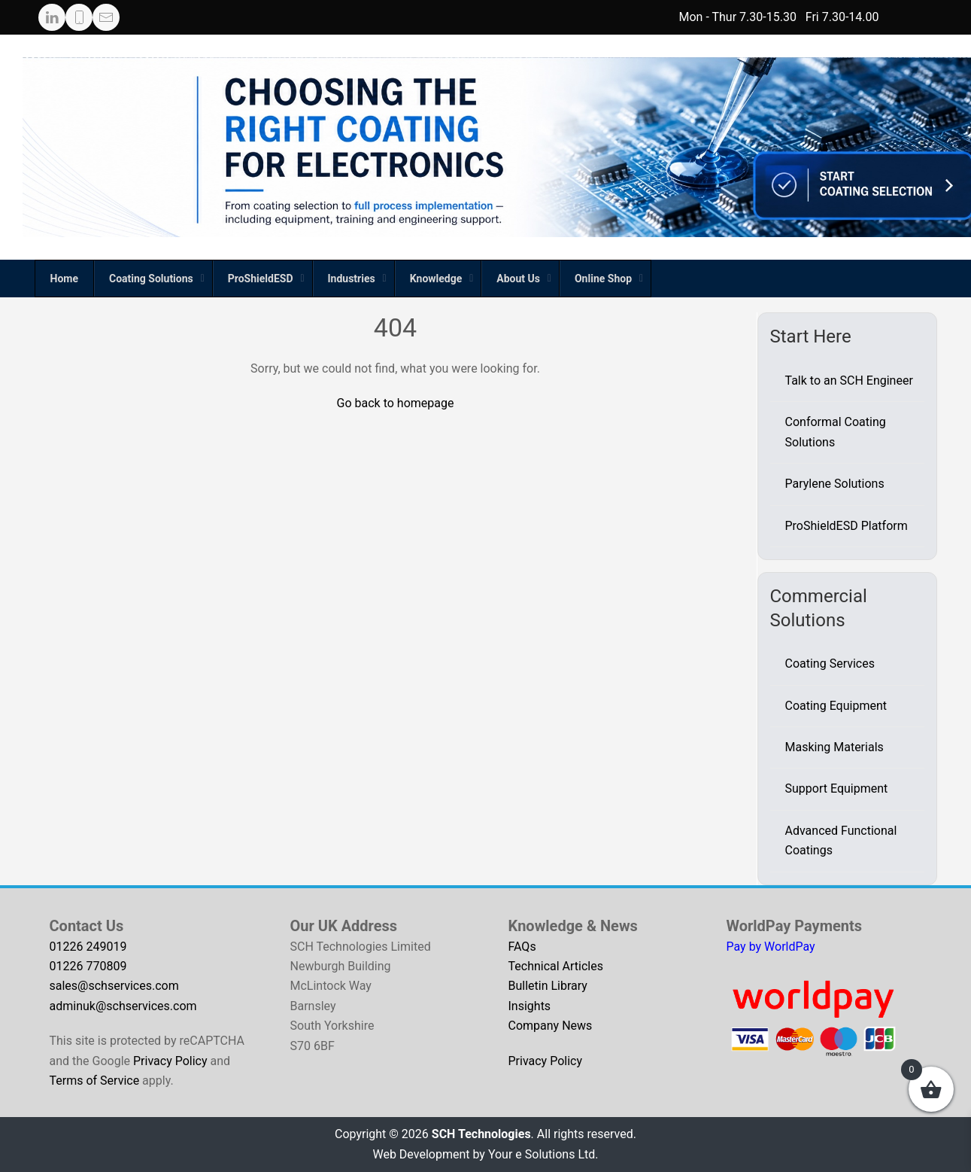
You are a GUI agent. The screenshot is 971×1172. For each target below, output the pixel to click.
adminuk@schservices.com (123, 1006)
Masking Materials (834, 747)
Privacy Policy (170, 1061)
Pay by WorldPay (771, 946)
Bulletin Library (547, 986)
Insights (529, 1006)
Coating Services (830, 663)
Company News (550, 1025)
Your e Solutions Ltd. (543, 1154)
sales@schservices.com (114, 986)
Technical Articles (556, 966)
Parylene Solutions (835, 483)
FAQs (522, 946)
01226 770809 (88, 966)
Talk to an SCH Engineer (849, 380)
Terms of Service (95, 1080)
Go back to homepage (395, 403)
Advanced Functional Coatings (841, 840)
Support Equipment (836, 788)
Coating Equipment (836, 706)
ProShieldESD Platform (846, 526)
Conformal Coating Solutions (835, 432)
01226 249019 (88, 946)
